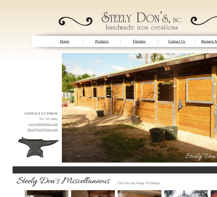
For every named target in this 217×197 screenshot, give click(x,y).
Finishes (139, 41)
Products (102, 41)
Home (64, 41)
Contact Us (176, 41)
